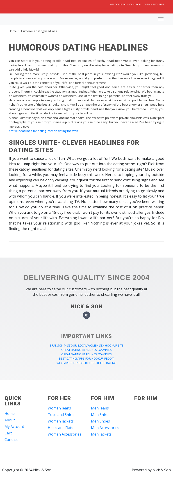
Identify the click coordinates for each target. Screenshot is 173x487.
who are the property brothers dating (86, 363)
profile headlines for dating (27, 131)
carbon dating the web (63, 131)
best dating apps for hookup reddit (86, 358)
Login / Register (153, 4)
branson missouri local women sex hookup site (86, 345)
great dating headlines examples (86, 350)
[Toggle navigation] (160, 19)
